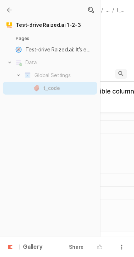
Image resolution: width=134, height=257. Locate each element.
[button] (91, 10)
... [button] (107, 10)
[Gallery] (9, 10)
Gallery (33, 247)
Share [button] (76, 247)
